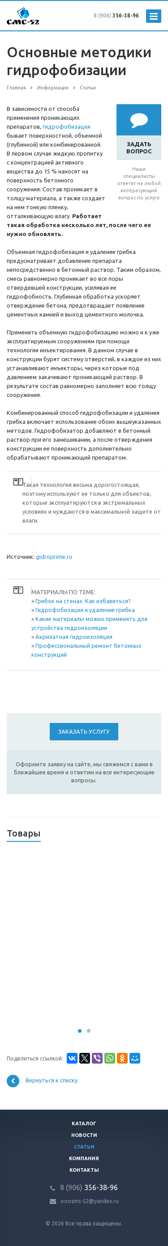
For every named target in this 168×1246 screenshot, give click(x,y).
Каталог (84, 1123)
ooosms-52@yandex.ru (89, 1201)
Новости (84, 1135)
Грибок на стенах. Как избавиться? (83, 601)
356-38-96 (116, 15)
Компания (84, 1158)
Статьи (84, 1146)
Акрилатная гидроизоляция (73, 637)
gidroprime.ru (54, 556)
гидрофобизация (66, 126)
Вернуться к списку (42, 1081)
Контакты (84, 1170)
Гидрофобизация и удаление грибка (85, 610)
